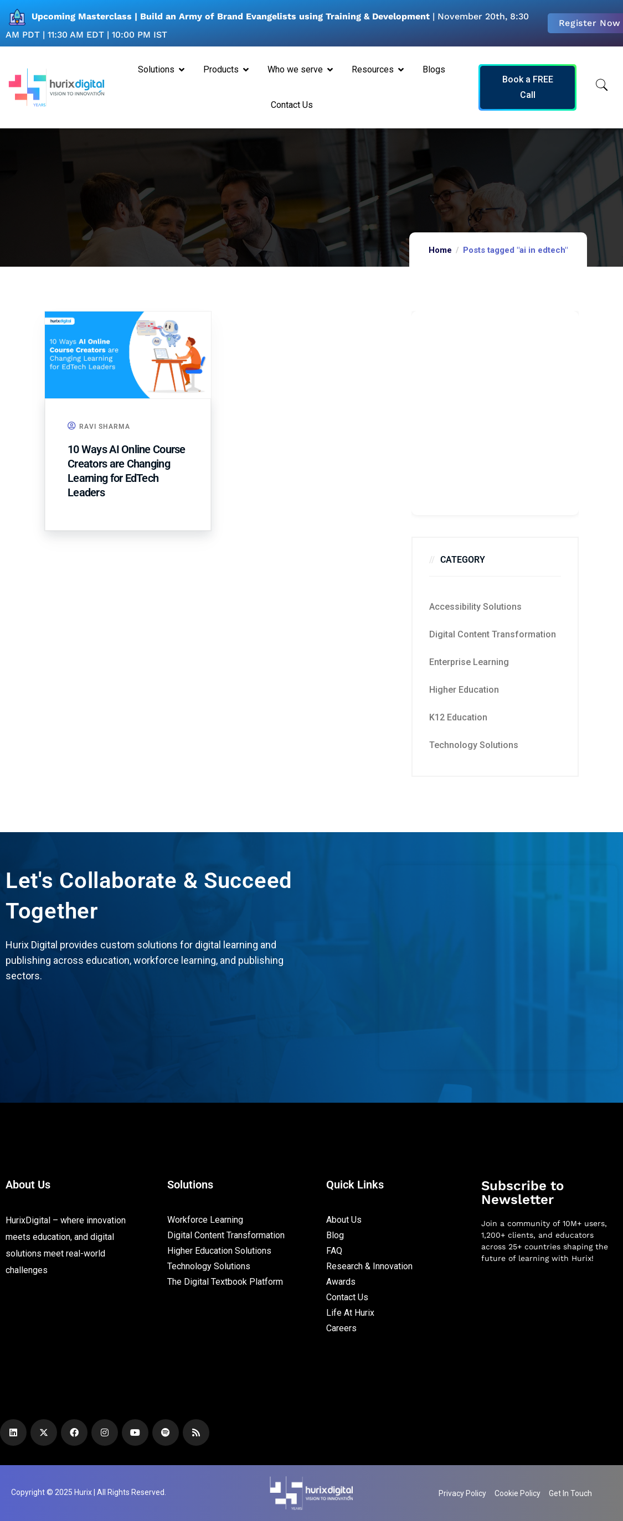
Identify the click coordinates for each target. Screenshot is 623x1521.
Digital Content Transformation (492, 634)
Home (440, 250)
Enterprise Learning (469, 662)
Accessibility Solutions (475, 606)
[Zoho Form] (495, 413)
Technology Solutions (473, 745)
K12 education (458, 717)
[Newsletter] (549, 1330)
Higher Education (464, 689)
